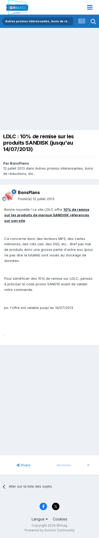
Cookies (60, 519)
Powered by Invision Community (50, 530)
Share (23, 465)
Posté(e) (36, 199)
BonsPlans (19, 163)
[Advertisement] (49, 80)
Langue (40, 519)
